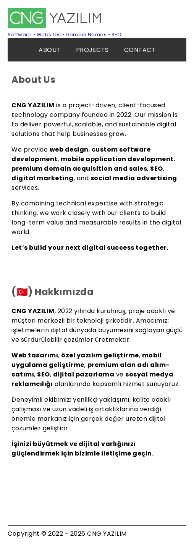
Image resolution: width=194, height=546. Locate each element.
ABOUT (50, 49)
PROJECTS (92, 49)
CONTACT (140, 49)
